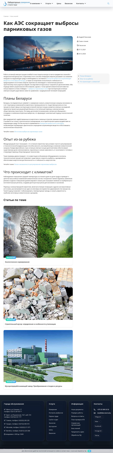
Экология (52, 423)
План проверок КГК (78, 420)
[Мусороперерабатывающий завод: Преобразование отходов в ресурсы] (38, 359)
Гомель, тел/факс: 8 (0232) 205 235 (16, 420)
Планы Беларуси (85, 76)
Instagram (98, 431)
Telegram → (99, 417)
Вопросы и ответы (77, 416)
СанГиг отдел (53, 420)
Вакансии (52, 433)
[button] (41, 3)
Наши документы (77, 409)
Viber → (97, 421)
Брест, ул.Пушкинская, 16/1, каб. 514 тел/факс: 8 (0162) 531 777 (17, 416)
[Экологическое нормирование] (38, 235)
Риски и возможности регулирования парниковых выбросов (35, 164)
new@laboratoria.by (104, 413)
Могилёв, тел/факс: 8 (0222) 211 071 (17, 427)
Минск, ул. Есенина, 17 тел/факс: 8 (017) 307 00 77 (13, 410)
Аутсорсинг (53, 426)
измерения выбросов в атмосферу (52, 123)
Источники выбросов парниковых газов (28, 132)
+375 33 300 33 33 (103, 409)
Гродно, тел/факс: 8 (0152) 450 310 (16, 424)
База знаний (75, 428)
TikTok (97, 435)
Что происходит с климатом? (90, 82)
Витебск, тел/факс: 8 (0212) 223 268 (17, 431)
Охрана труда (53, 416)
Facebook (98, 426)
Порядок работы (77, 413)
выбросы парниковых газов (38, 89)
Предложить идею (77, 432)
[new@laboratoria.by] (95, 413)
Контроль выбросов (56, 413)
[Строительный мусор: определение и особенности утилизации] (38, 297)
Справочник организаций (75, 424)
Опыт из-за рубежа (86, 79)
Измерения (53, 409)
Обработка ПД (76, 435)
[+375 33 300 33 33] (95, 409)
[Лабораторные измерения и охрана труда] (17, 3)
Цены (51, 430)
